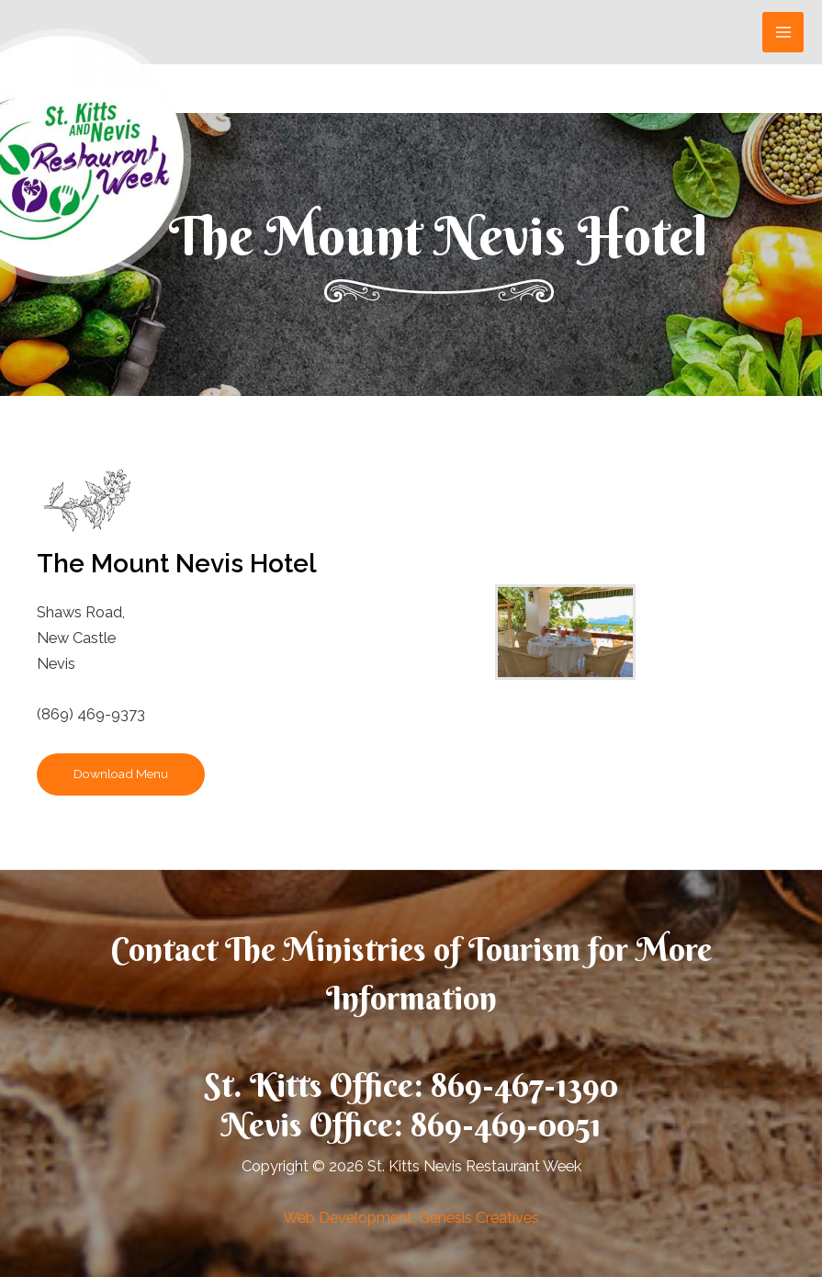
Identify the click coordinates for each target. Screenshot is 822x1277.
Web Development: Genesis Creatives (411, 1217)
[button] (121, 774)
